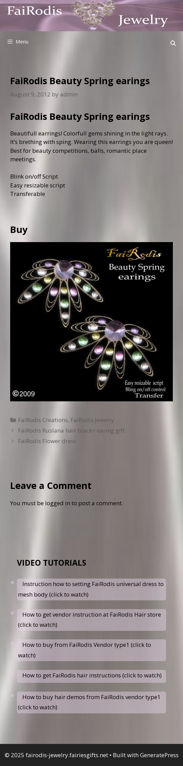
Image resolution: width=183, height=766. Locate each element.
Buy (18, 229)
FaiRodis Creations (43, 420)
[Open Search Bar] (173, 43)
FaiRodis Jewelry (92, 420)
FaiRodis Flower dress (47, 441)
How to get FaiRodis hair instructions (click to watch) (92, 675)
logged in (57, 503)
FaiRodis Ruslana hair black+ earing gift (71, 430)
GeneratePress (159, 755)
